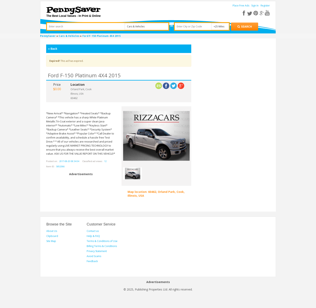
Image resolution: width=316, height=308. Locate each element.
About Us (51, 231)
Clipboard (52, 236)
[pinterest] (256, 13)
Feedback (92, 261)
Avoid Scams (94, 256)
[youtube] (267, 13)
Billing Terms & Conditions (102, 246)
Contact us (93, 231)
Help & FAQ (93, 236)
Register (265, 5)
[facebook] (245, 13)
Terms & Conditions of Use (102, 241)
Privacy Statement (97, 251)
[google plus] (261, 13)
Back (52, 48)
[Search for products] (244, 27)
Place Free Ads (241, 5)
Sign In (255, 5)
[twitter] (251, 13)
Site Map (51, 241)
